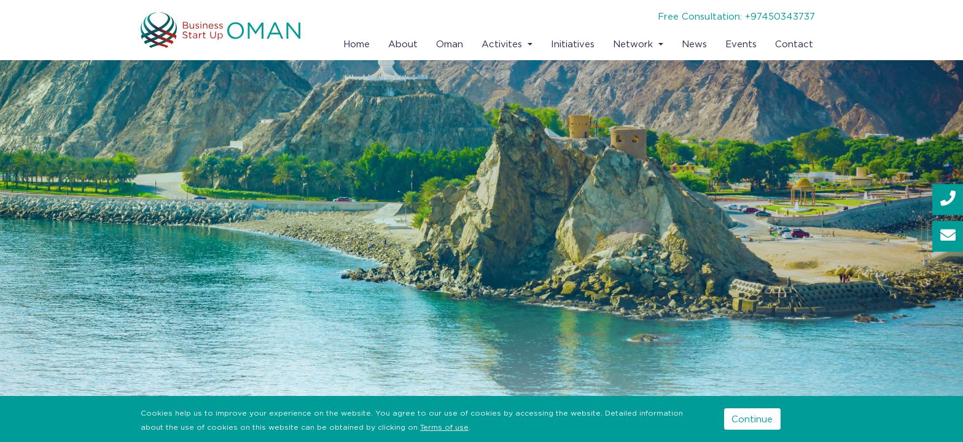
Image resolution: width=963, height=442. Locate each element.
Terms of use (444, 427)
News (694, 43)
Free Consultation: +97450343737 (736, 16)
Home (356, 43)
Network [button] (634, 43)
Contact (794, 43)
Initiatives (573, 43)
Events (741, 43)
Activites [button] (503, 43)
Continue (752, 419)
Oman (449, 43)
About (403, 43)
